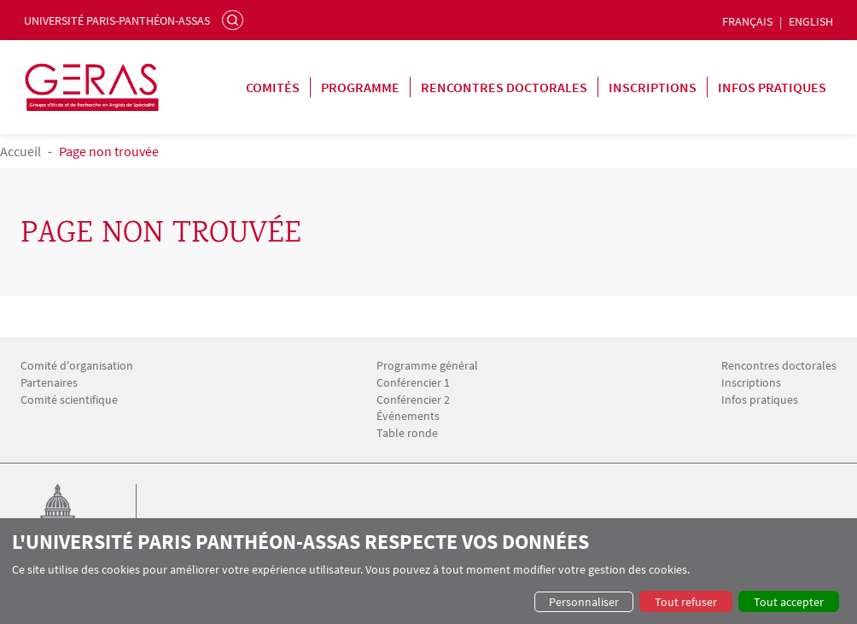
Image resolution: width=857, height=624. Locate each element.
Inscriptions (653, 87)
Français (747, 21)
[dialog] (428, 571)
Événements (408, 416)
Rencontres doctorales (504, 87)
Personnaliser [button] (584, 601)
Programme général (427, 366)
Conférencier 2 (413, 400)
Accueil (20, 151)
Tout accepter (789, 601)
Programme (360, 87)
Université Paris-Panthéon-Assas (117, 20)
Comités (273, 87)
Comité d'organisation (76, 366)
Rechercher (234, 19)
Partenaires (49, 383)
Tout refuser (686, 601)
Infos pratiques (772, 87)
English (811, 21)
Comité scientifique (69, 400)
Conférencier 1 (413, 383)
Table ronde (407, 433)
